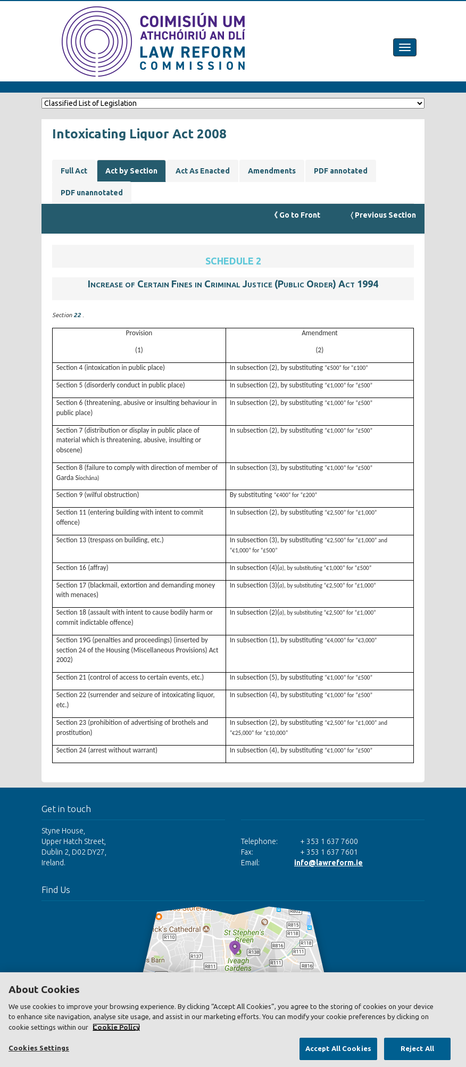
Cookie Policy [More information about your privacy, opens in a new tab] (116, 1027)
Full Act (74, 171)
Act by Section (131, 171)
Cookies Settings (39, 1048)
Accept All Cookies (338, 1048)
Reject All (417, 1048)
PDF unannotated (92, 192)
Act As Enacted (203, 171)
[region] (233, 1019)
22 (77, 314)
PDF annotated (341, 171)
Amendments (272, 171)
